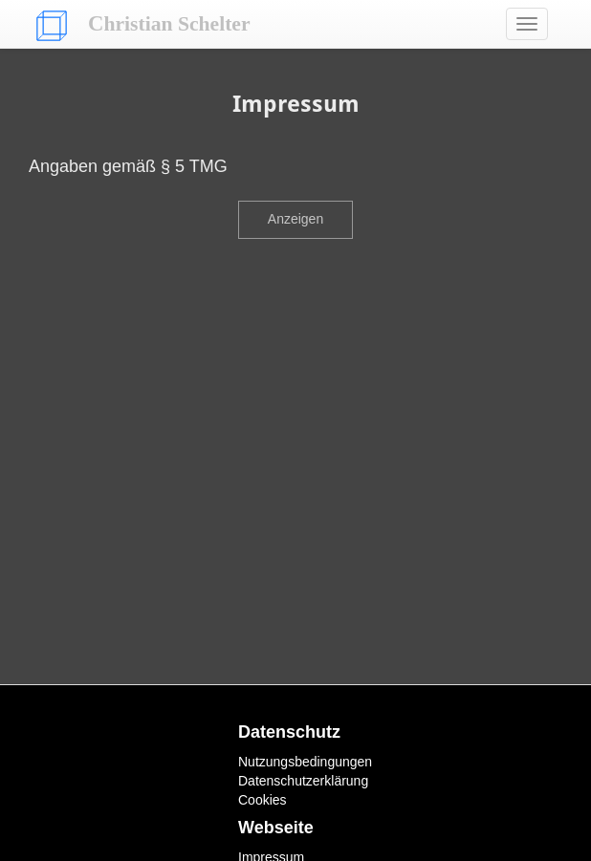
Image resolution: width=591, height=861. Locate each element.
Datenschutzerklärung (303, 780)
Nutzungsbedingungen (305, 761)
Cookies (262, 799)
